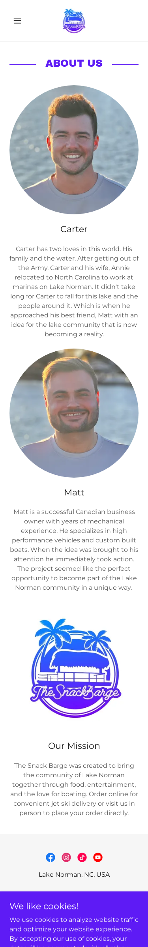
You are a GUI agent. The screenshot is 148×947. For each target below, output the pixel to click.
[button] (19, 20)
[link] (74, 20)
